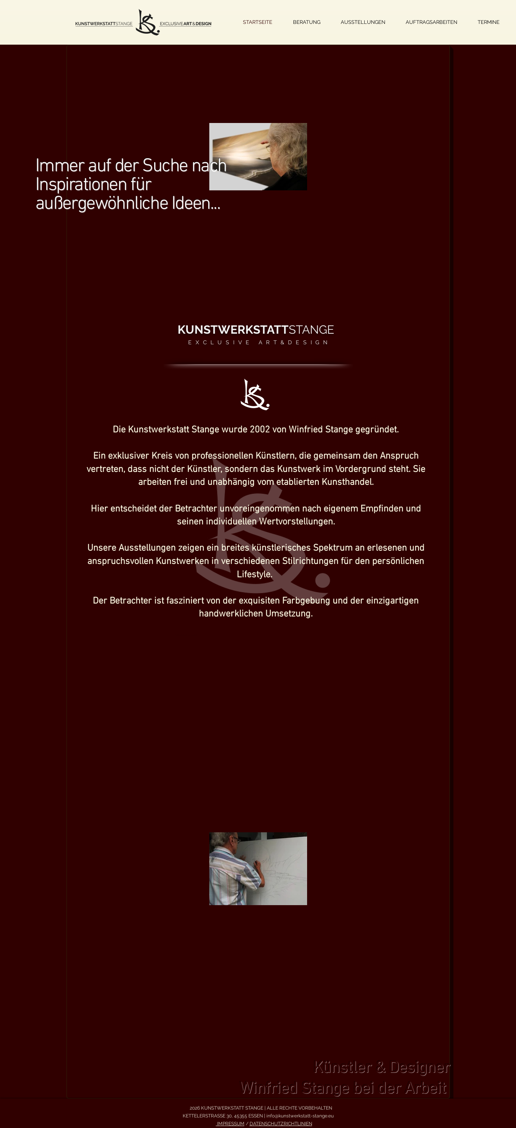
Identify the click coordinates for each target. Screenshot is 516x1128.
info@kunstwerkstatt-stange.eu (300, 1116)
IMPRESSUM (230, 1123)
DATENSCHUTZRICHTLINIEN (281, 1123)
